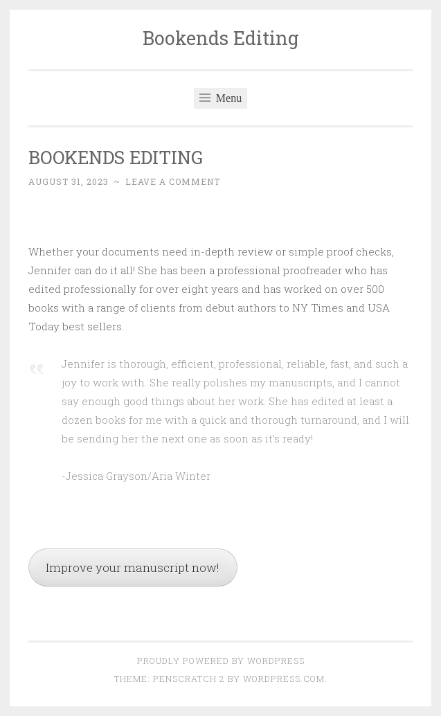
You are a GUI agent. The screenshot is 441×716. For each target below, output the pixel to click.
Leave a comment (172, 181)
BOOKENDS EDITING (115, 157)
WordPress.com (284, 678)
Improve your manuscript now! (132, 567)
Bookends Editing (221, 38)
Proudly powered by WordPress (221, 660)
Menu (220, 98)
